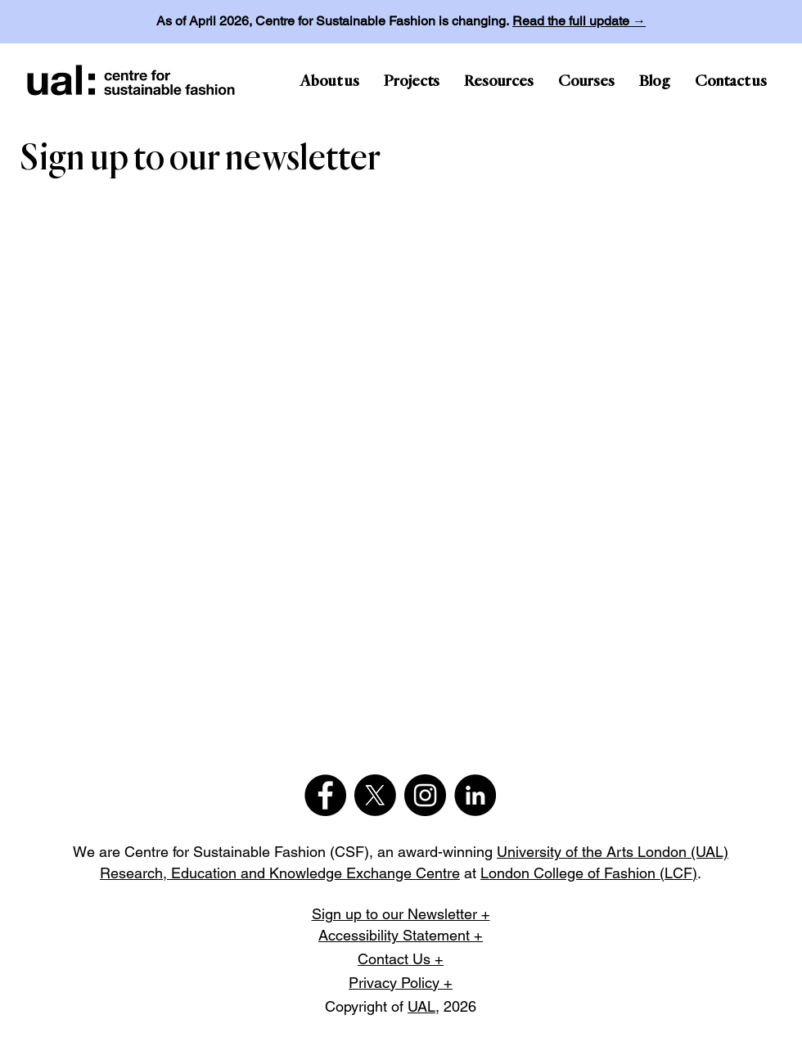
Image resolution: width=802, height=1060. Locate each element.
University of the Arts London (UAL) (612, 851)
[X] (375, 795)
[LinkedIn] (475, 795)
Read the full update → (579, 21)
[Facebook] (325, 795)
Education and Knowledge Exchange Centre (315, 873)
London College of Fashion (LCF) (588, 873)
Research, (135, 873)
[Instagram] (425, 795)
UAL (421, 1006)
